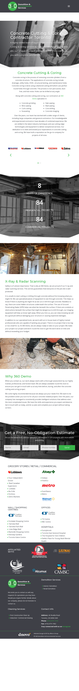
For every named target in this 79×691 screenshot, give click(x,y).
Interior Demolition (50, 586)
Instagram (66, 626)
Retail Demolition (49, 589)
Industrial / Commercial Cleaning (21, 618)
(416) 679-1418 (52, 621)
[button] (10, 155)
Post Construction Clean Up (20, 615)
